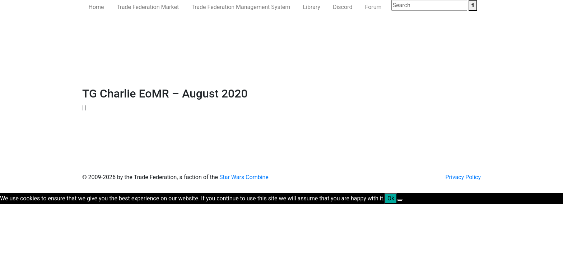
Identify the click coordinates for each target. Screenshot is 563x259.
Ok (390, 198)
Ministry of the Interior (247, 70)
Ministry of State (302, 70)
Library (311, 7)
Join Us (338, 70)
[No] (400, 200)
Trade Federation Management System (240, 7)
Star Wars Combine (244, 177)
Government (142, 70)
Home (96, 7)
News (113, 70)
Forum (373, 7)
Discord (342, 7)
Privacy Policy (463, 177)
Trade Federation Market (148, 7)
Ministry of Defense (188, 70)
